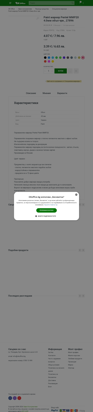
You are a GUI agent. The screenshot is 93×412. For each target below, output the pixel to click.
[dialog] (46, 206)
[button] (46, 216)
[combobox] (76, 194)
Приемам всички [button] (46, 210)
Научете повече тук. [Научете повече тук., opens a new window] (51, 205)
